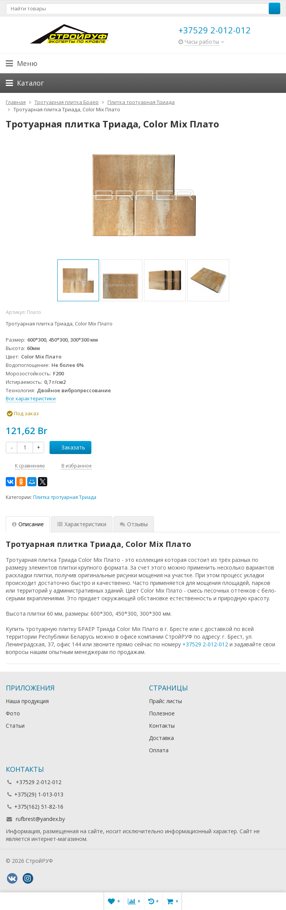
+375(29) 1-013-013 (38, 794)
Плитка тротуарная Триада (64, 497)
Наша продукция (27, 701)
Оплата (159, 750)
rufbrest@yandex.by (40, 818)
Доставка (161, 738)
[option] (78, 280)
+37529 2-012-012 (215, 30)
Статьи (15, 725)
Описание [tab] (28, 524)
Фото (13, 713)
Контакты (162, 725)
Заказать (69, 447)
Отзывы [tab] (134, 524)
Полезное (162, 713)
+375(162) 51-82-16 (38, 806)
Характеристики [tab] (81, 524)
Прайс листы (165, 701)
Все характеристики (31, 398)
